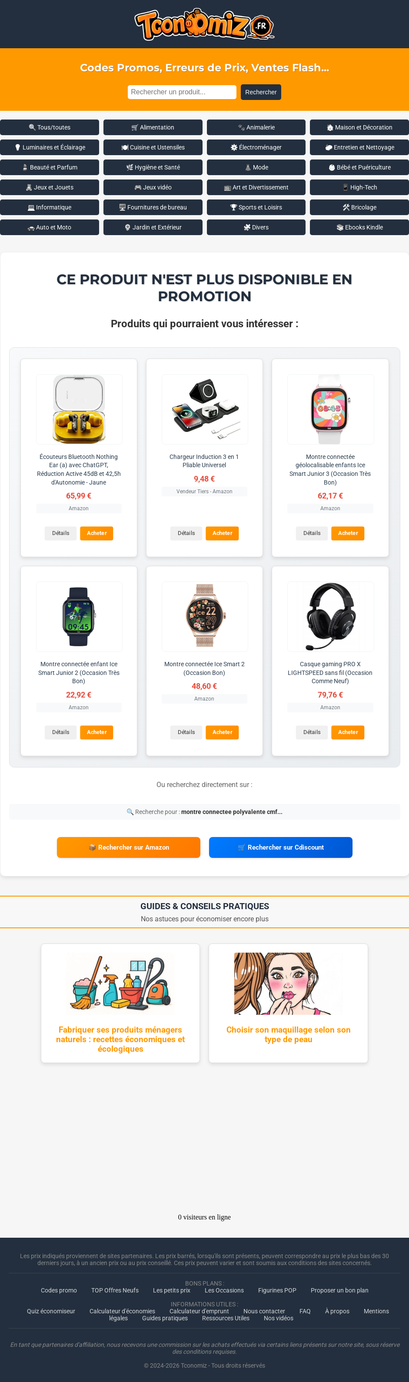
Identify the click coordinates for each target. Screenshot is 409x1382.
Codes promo (59, 1288)
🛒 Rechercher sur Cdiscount (281, 846)
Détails (60, 533)
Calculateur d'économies (122, 1309)
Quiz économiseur (51, 1309)
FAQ (305, 1309)
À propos (337, 1309)
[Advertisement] (204, 1139)
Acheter (96, 533)
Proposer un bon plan (340, 1288)
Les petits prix (171, 1288)
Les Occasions (224, 1288)
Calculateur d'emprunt (199, 1309)
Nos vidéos (278, 1316)
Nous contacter (264, 1309)
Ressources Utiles (225, 1316)
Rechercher (260, 92)
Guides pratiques (165, 1316)
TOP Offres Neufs (115, 1288)
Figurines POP (277, 1288)
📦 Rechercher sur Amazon (128, 846)
